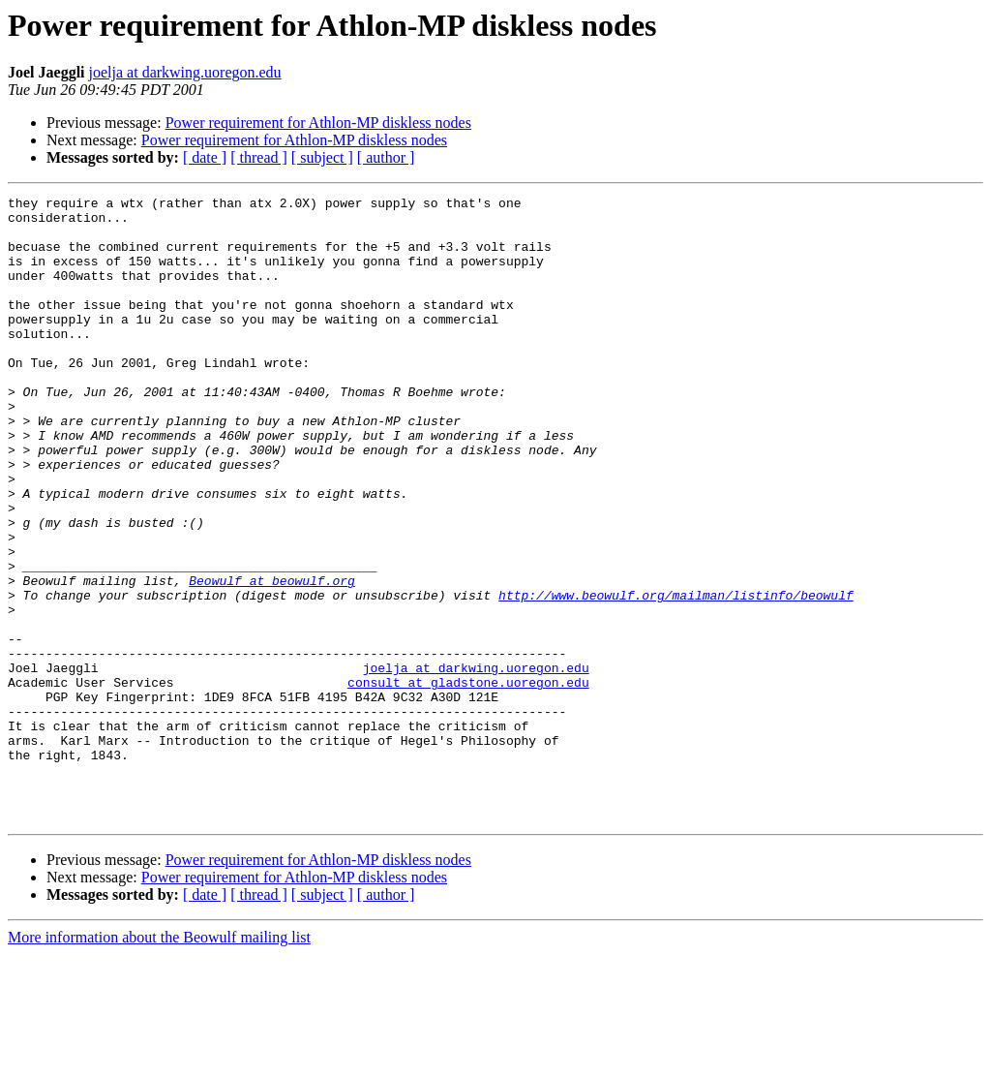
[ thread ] (258, 157)
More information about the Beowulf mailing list (159, 1062)
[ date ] (204, 157)
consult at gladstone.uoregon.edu (468, 780)
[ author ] (386, 157)
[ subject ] (322, 157)
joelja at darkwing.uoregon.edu (185, 72)
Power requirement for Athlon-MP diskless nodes (318, 122)
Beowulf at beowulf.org (272, 658)
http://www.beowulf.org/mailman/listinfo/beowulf (676, 676)
